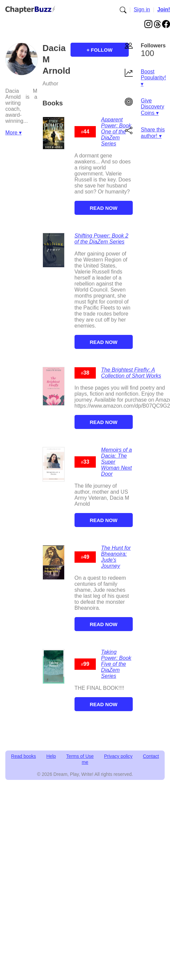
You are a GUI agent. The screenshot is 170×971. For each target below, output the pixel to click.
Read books (23, 756)
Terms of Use (79, 756)
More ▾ (13, 132)
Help (51, 756)
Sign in (142, 9)
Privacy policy (118, 756)
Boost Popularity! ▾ (153, 78)
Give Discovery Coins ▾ (152, 107)
